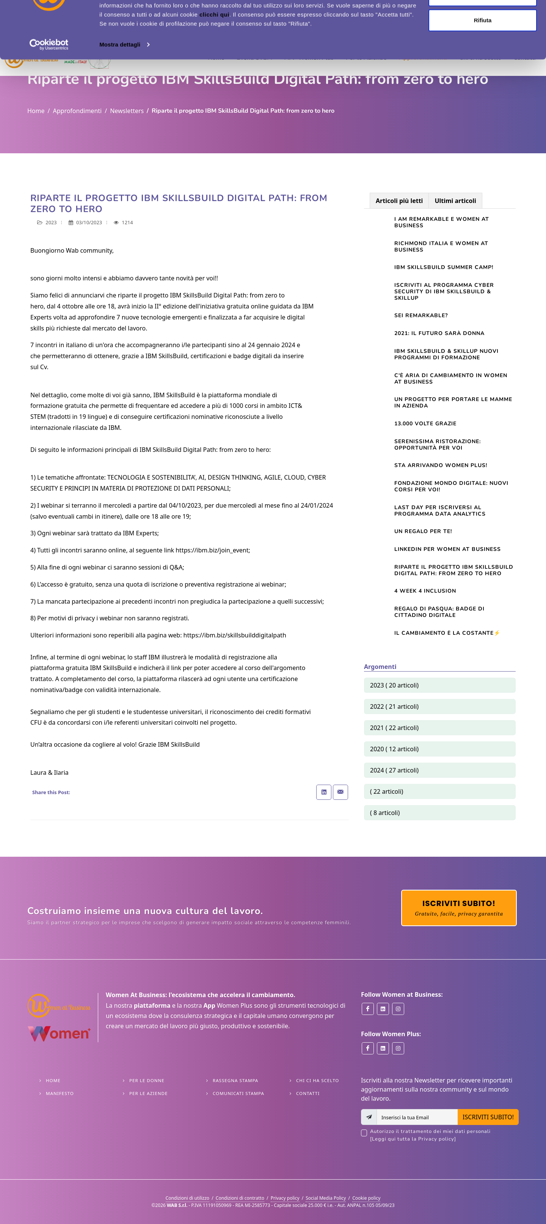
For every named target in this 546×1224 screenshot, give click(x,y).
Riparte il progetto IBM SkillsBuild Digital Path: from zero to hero (453, 570)
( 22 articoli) (386, 791)
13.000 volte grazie (425, 423)
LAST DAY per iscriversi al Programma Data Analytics (440, 511)
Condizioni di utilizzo (188, 1198)
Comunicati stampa (238, 1093)
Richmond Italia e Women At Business (441, 246)
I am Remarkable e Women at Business (441, 222)
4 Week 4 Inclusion (425, 591)
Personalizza (483, 45)
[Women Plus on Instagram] (398, 1048)
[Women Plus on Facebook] (368, 1048)
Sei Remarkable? (421, 315)
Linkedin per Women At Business (447, 549)
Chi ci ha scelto (317, 1080)
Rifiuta (483, 69)
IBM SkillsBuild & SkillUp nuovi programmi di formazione (446, 354)
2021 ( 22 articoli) (394, 728)
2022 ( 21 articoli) (394, 706)
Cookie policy (366, 1198)
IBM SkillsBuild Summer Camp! (443, 267)
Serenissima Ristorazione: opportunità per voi (437, 445)
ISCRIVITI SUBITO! (488, 1117)
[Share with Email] (340, 792)
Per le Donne (147, 1080)
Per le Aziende (148, 1093)
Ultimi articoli (455, 201)
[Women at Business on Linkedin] (383, 1009)
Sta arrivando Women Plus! (440, 465)
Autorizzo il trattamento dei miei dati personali (444, 1135)
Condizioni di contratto (240, 1198)
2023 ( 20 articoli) (394, 685)
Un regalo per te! (423, 531)
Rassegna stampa (235, 1080)
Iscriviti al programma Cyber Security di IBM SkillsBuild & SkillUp (444, 292)
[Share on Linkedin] (323, 792)
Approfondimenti (77, 111)
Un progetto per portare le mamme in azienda (453, 402)
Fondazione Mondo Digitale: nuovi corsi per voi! (451, 486)
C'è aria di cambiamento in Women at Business (450, 378)
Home (36, 111)
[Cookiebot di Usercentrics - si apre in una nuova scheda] (49, 94)
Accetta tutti (482, 20)
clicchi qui (214, 64)
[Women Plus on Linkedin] (383, 1048)
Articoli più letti (399, 201)
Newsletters (127, 111)
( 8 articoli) (385, 813)
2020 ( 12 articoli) (394, 749)
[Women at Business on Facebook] (368, 1009)
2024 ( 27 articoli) (394, 770)
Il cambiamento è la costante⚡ (447, 633)
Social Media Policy (326, 1198)
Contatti (308, 1093)
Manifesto (60, 1093)
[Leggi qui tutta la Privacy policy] (413, 1139)
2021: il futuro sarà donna (439, 333)
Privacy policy (285, 1198)
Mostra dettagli (119, 94)
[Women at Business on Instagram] (398, 1009)
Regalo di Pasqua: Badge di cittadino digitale (439, 612)
